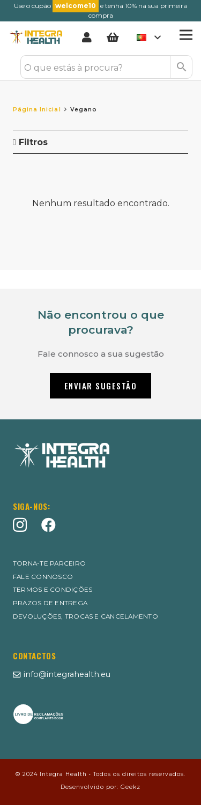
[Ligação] (89, 37)
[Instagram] (20, 525)
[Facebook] (48, 524)
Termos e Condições (52, 589)
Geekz (130, 787)
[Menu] (186, 34)
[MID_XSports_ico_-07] (38, 714)
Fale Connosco (43, 577)
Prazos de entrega (50, 603)
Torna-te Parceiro (49, 563)
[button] (148, 37)
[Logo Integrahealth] (36, 37)
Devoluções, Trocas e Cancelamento (85, 616)
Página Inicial (37, 109)
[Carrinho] (112, 37)
